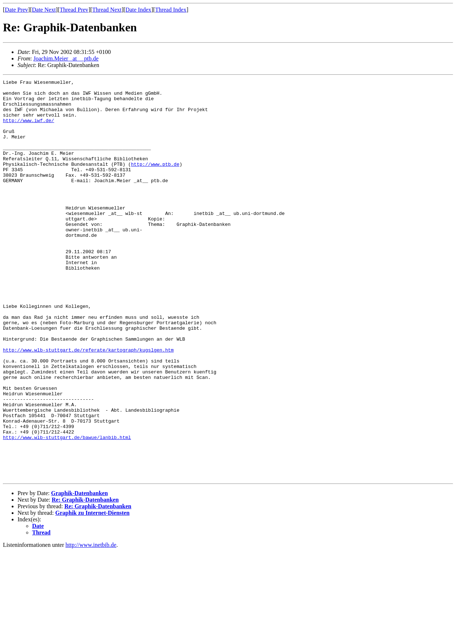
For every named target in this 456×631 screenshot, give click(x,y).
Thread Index (170, 10)
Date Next (44, 10)
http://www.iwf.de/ (28, 129)
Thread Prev (73, 10)
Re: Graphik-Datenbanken (85, 579)
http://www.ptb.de (155, 181)
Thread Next (106, 10)
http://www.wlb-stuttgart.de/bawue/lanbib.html (67, 509)
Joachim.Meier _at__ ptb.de (65, 58)
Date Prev (16, 10)
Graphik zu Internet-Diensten (92, 592)
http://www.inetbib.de (91, 625)
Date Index (138, 10)
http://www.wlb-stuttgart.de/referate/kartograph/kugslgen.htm (88, 404)
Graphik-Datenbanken (79, 573)
